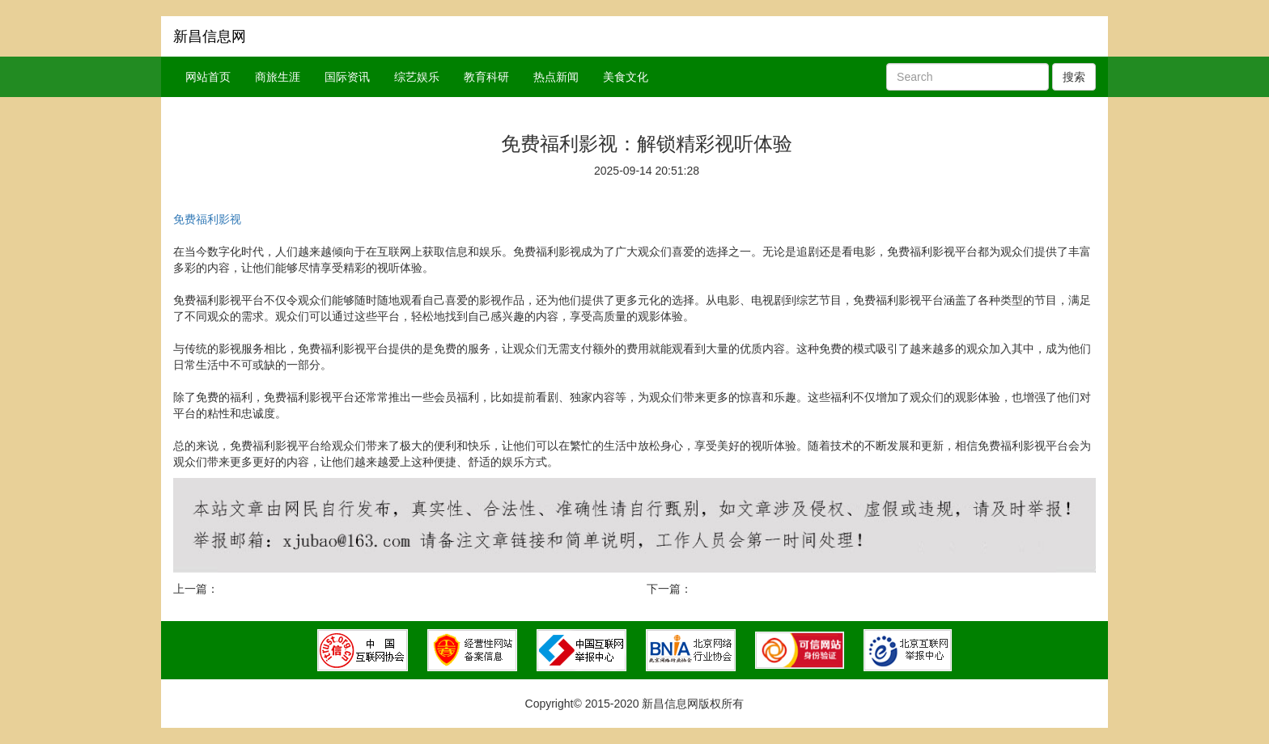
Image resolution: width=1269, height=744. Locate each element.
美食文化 (625, 76)
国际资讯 (347, 76)
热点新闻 (556, 76)
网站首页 (208, 76)
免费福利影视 (207, 219)
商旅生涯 (277, 76)
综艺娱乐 (416, 76)
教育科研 (486, 76)
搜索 (1074, 76)
